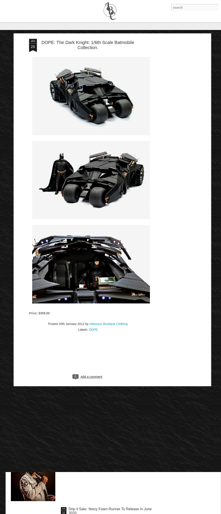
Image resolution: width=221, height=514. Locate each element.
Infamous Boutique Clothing (109, 291)
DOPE (93, 296)
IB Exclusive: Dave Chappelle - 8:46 (97, 458)
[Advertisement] (171, 75)
